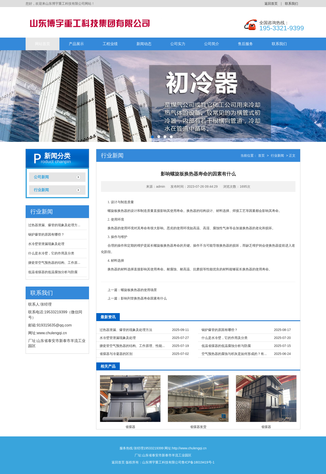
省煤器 (130, 427)
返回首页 (271, 3)
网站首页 (42, 44)
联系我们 (291, 3)
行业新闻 (41, 190)
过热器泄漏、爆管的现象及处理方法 (126, 330)
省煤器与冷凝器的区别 (116, 354)
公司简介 (211, 44)
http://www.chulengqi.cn (189, 448)
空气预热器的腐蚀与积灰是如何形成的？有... (234, 354)
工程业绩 (110, 44)
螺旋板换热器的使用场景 (139, 290)
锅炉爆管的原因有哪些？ (46, 234)
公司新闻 (41, 177)
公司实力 (177, 44)
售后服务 (245, 44)
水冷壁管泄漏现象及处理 (46, 244)
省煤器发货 (198, 427)
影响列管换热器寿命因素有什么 (144, 298)
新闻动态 (143, 44)
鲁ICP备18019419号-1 (198, 462)
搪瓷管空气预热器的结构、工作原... (54, 262)
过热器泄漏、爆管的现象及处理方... (54, 225)
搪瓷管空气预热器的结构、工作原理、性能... (132, 346)
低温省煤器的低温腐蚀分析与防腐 (53, 272)
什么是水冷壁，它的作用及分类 (51, 253)
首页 (261, 155)
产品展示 (76, 44)
